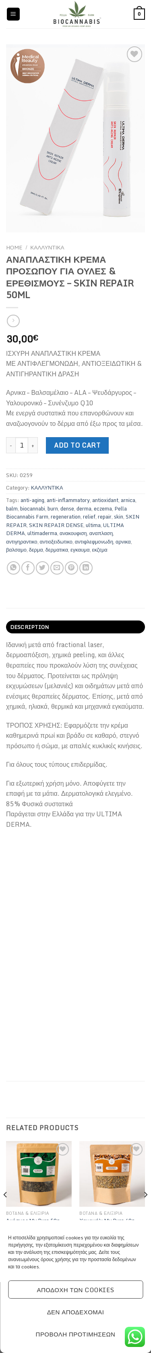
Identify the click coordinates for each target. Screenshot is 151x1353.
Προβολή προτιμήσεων (76, 1334)
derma (84, 508)
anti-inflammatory (68, 500)
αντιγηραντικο (21, 541)
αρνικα (123, 541)
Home (14, 247)
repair (105, 517)
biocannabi (32, 508)
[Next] (145, 1210)
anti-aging (32, 500)
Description (29, 627)
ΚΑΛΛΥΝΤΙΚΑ (47, 247)
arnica (128, 500)
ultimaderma (42, 533)
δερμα (36, 550)
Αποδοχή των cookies (75, 1290)
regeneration (66, 517)
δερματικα (57, 550)
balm (12, 508)
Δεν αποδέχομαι (75, 1312)
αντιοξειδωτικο (56, 541)
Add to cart (77, 445)
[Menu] (13, 14)
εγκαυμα (80, 550)
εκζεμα (100, 550)
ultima (93, 525)
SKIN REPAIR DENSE (56, 525)
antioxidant (105, 500)
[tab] (75, 626)
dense (67, 508)
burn (53, 508)
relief (89, 517)
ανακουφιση (73, 533)
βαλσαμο (16, 550)
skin (118, 517)
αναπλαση (101, 533)
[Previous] (6, 1210)
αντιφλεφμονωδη (94, 541)
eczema (103, 508)
